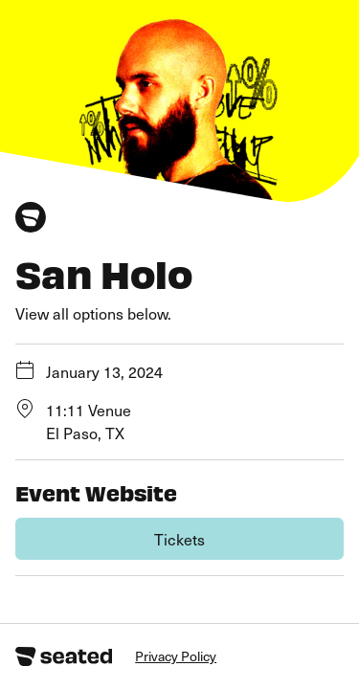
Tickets (179, 538)
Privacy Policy (175, 656)
